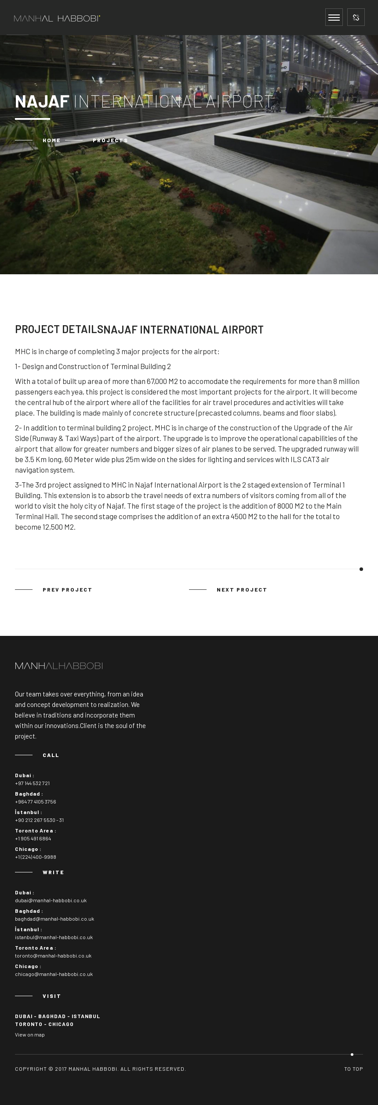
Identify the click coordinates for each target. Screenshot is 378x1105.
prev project (68, 589)
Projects (110, 140)
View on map (30, 1034)
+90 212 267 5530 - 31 (39, 820)
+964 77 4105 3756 (35, 801)
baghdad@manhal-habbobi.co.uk (54, 918)
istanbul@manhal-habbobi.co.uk (54, 937)
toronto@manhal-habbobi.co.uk (53, 955)
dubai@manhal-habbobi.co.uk (51, 900)
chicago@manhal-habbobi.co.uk (54, 974)
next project (242, 589)
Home (52, 140)
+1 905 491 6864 (33, 838)
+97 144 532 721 (32, 783)
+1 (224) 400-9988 (35, 857)
